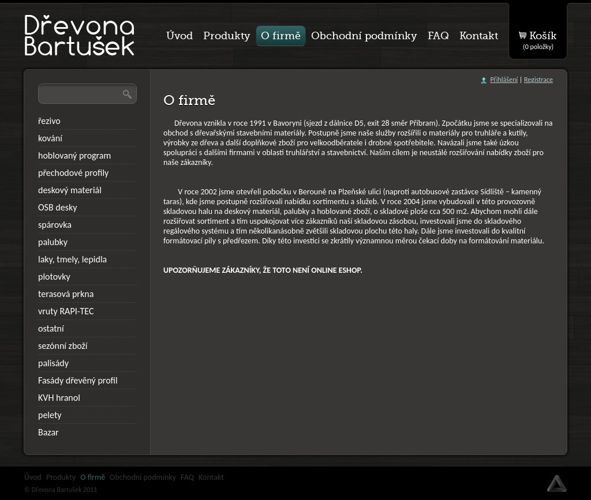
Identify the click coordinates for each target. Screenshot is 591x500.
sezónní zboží (63, 345)
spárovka (55, 224)
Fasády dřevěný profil (78, 380)
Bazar (48, 432)
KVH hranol (59, 397)
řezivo (49, 120)
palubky (53, 241)
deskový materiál (70, 190)
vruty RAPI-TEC (66, 311)
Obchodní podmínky (143, 477)
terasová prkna (65, 293)
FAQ (187, 477)
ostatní (51, 328)
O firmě (92, 477)
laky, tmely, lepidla (72, 259)
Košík (540, 38)
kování (50, 138)
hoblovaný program (74, 155)
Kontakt (211, 477)
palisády (53, 363)
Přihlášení (504, 80)
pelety (50, 414)
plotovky (54, 276)
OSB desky (57, 207)
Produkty (61, 477)
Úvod (33, 477)
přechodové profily (73, 172)
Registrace (538, 80)
